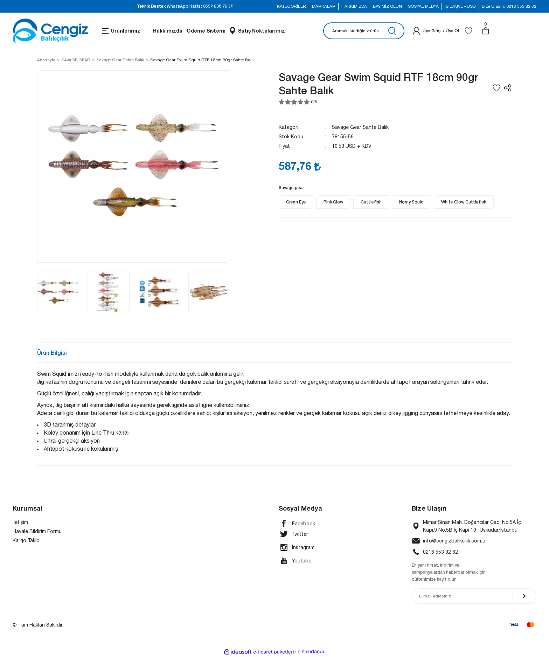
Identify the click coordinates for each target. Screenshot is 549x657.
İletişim (20, 522)
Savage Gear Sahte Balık (360, 127)
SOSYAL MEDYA (423, 6)
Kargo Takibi (27, 540)
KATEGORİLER (291, 6)
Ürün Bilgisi (52, 352)
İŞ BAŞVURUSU (460, 6)
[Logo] (50, 30)
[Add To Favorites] (496, 88)
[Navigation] (120, 31)
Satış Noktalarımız (261, 31)
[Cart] (485, 31)
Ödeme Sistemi (206, 31)
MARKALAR (323, 6)
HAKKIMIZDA (354, 6)
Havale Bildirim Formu (37, 531)
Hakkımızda (167, 31)
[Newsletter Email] (474, 596)
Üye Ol (452, 30)
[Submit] (524, 596)
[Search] (364, 30)
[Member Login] (416, 31)
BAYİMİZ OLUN (387, 6)
